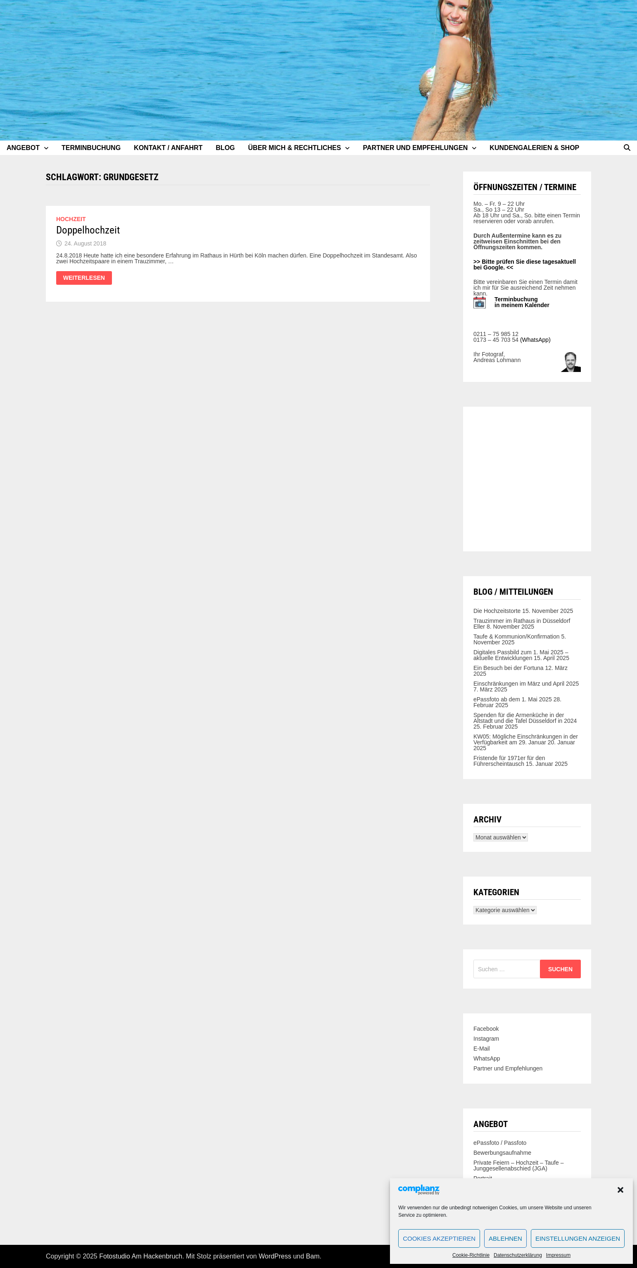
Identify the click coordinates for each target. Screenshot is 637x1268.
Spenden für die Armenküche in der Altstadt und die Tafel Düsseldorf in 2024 (525, 718)
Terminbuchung (91, 147)
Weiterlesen (87, 277)
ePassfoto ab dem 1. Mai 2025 (512, 699)
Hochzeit (71, 219)
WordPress (275, 1256)
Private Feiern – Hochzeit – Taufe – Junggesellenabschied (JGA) (518, 1165)
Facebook (486, 1028)
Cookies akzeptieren (439, 1238)
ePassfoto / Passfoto (499, 1142)
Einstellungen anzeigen (577, 1238)
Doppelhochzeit (88, 230)
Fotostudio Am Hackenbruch (140, 1256)
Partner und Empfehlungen (415, 147)
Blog (225, 147)
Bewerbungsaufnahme (502, 1152)
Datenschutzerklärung (518, 1255)
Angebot (23, 147)
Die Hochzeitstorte (497, 611)
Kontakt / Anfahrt (168, 147)
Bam (313, 1256)
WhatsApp (486, 1058)
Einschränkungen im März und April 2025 (526, 683)
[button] (620, 1190)
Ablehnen (505, 1238)
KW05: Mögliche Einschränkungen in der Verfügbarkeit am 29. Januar (525, 739)
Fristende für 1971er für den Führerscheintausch (509, 761)
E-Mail (481, 1048)
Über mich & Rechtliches (294, 147)
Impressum (558, 1255)
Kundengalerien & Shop (534, 147)
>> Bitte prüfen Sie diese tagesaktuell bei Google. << (524, 264)
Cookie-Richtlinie (471, 1255)
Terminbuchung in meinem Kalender (521, 302)
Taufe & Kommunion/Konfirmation (516, 636)
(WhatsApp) (535, 339)
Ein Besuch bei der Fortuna (508, 668)
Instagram (486, 1038)
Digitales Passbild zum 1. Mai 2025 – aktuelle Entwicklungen (520, 655)
